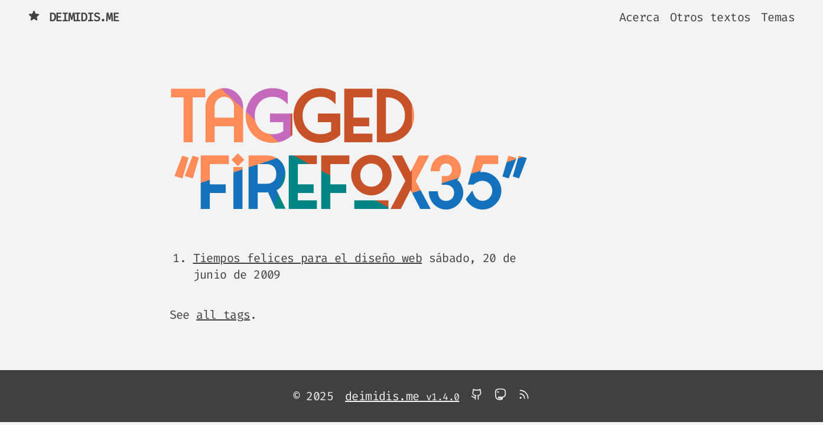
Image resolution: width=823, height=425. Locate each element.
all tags (223, 314)
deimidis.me (73, 17)
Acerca (639, 17)
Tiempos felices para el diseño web (307, 258)
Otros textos (710, 17)
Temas (778, 17)
